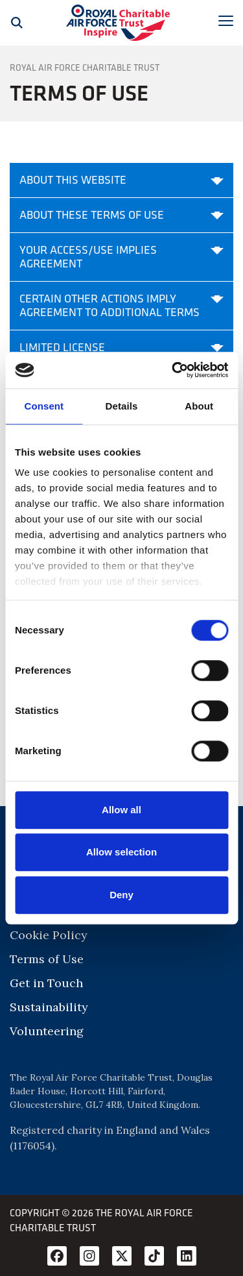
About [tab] (199, 405)
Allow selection (121, 851)
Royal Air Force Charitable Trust (84, 67)
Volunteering (47, 1031)
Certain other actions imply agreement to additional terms (121, 305)
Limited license (121, 347)
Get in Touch (46, 982)
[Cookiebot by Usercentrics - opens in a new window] (173, 370)
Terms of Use (47, 958)
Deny (121, 894)
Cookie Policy (48, 934)
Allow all (121, 809)
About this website (121, 180)
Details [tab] (122, 405)
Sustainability (49, 1007)
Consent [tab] (44, 405)
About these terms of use (121, 215)
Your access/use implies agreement (121, 257)
